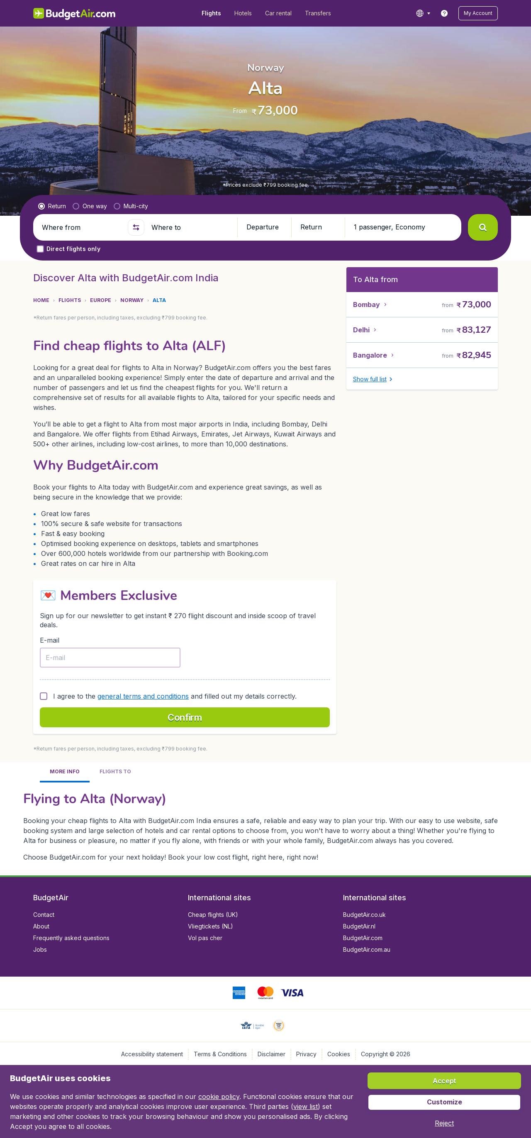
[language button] (423, 13)
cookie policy (218, 1096)
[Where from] (81, 227)
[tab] (65, 772)
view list (305, 1106)
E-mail (49, 640)
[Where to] (191, 227)
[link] (444, 13)
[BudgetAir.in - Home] (75, 13)
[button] (478, 13)
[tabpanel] (265, 825)
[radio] (52, 206)
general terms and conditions (143, 696)
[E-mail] (110, 658)
